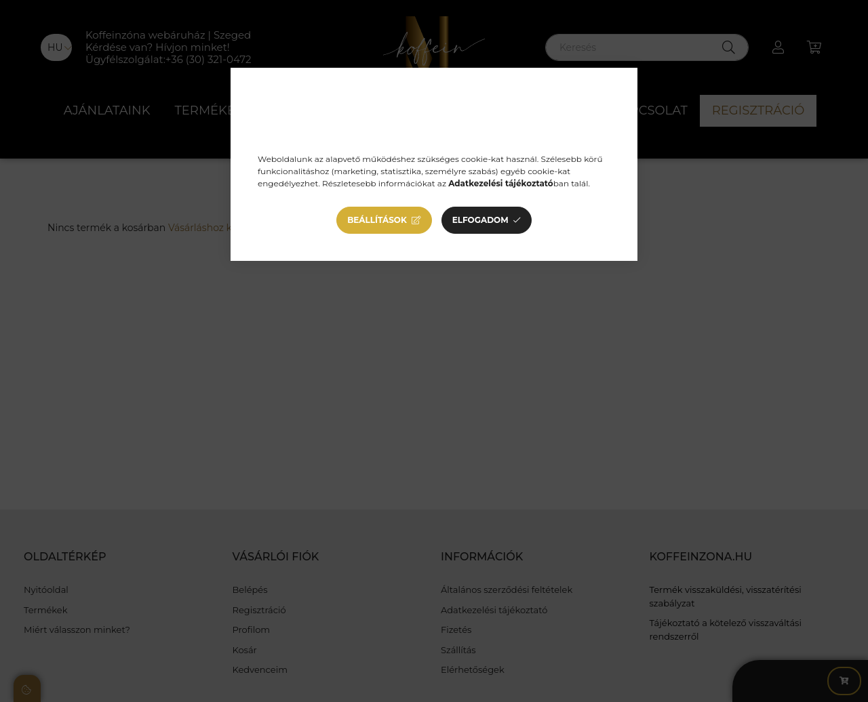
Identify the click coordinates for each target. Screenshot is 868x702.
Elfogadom (480, 220)
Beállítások (377, 220)
